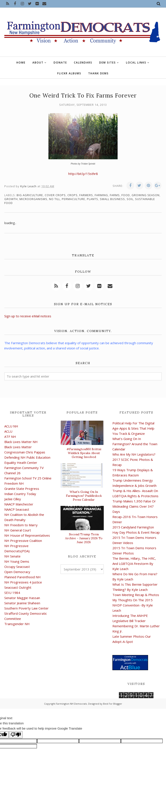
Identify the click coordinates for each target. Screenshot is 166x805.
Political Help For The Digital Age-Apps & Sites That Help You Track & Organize (133, 428)
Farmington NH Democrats (71, 703)
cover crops (55, 195)
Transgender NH (17, 624)
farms (115, 195)
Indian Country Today (20, 494)
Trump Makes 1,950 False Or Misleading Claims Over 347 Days (134, 506)
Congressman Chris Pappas (24, 452)
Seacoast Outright (17, 587)
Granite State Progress (21, 488)
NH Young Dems (16, 561)
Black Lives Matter (18, 447)
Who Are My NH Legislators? (133, 454)
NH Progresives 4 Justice (23, 582)
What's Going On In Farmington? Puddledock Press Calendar (84, 496)
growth (11, 199)
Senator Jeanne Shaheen (22, 603)
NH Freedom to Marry (21, 525)
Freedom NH (14, 483)
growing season (146, 195)
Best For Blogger (112, 703)
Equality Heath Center (20, 462)
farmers (86, 195)
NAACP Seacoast (16, 509)
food (125, 195)
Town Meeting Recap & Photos (135, 595)
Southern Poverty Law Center (26, 608)
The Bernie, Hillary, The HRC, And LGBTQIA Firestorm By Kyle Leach (134, 563)
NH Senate (12, 556)
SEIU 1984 (12, 592)
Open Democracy (17, 572)
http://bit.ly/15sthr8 (83, 173)
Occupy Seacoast (17, 566)
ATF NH (10, 436)
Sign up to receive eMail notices (27, 316)
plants (92, 199)
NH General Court (17, 530)
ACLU (8, 431)
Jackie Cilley (12, 499)
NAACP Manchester (18, 504)
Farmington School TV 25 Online (27, 478)
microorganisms (33, 199)
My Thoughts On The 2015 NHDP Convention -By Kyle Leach (132, 605)
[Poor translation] (16, 734)
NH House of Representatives (27, 535)
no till (54, 199)
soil (130, 199)
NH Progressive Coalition (23, 540)
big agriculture (30, 195)
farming (101, 195)
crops (72, 195)
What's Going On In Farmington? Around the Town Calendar (134, 444)
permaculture (73, 199)
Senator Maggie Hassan (22, 598)
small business (112, 199)
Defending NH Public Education (27, 457)
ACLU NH (11, 426)
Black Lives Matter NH (21, 442)
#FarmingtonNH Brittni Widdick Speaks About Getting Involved (84, 453)
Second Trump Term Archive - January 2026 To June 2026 (83, 538)
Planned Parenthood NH (22, 577)
